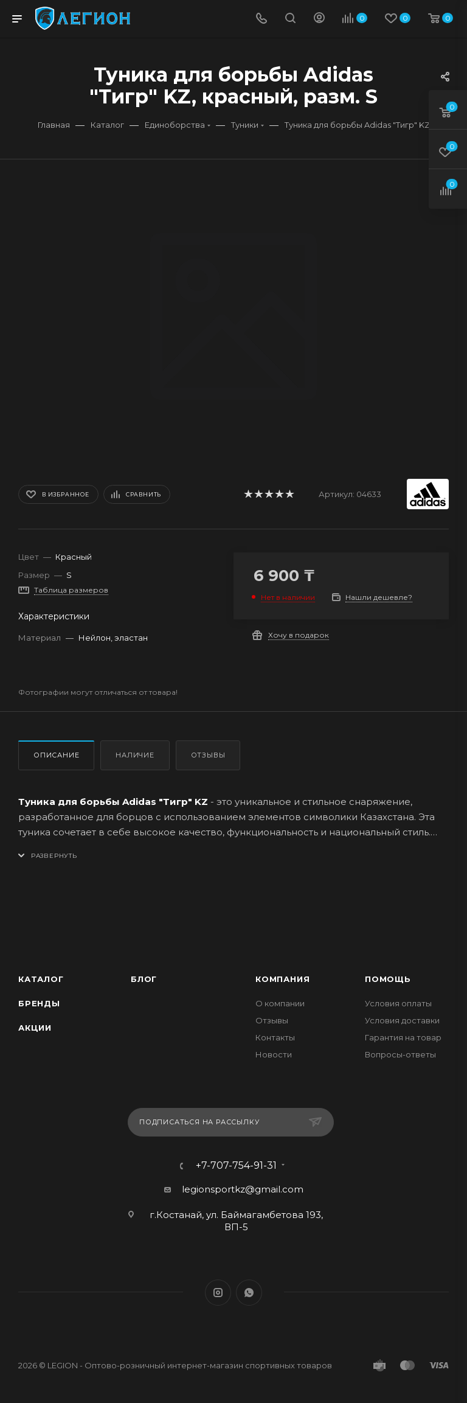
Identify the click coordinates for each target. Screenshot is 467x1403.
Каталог (41, 979)
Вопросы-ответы (400, 1054)
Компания (282, 979)
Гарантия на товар (403, 1037)
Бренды (39, 1003)
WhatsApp (249, 1292)
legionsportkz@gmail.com (242, 1189)
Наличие (135, 755)
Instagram (218, 1292)
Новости (273, 1054)
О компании (280, 1003)
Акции (35, 1027)
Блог (144, 979)
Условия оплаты (398, 1003)
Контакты (275, 1037)
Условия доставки (402, 1020)
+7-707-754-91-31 (236, 1166)
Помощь (388, 979)
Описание (56, 755)
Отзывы (208, 755)
